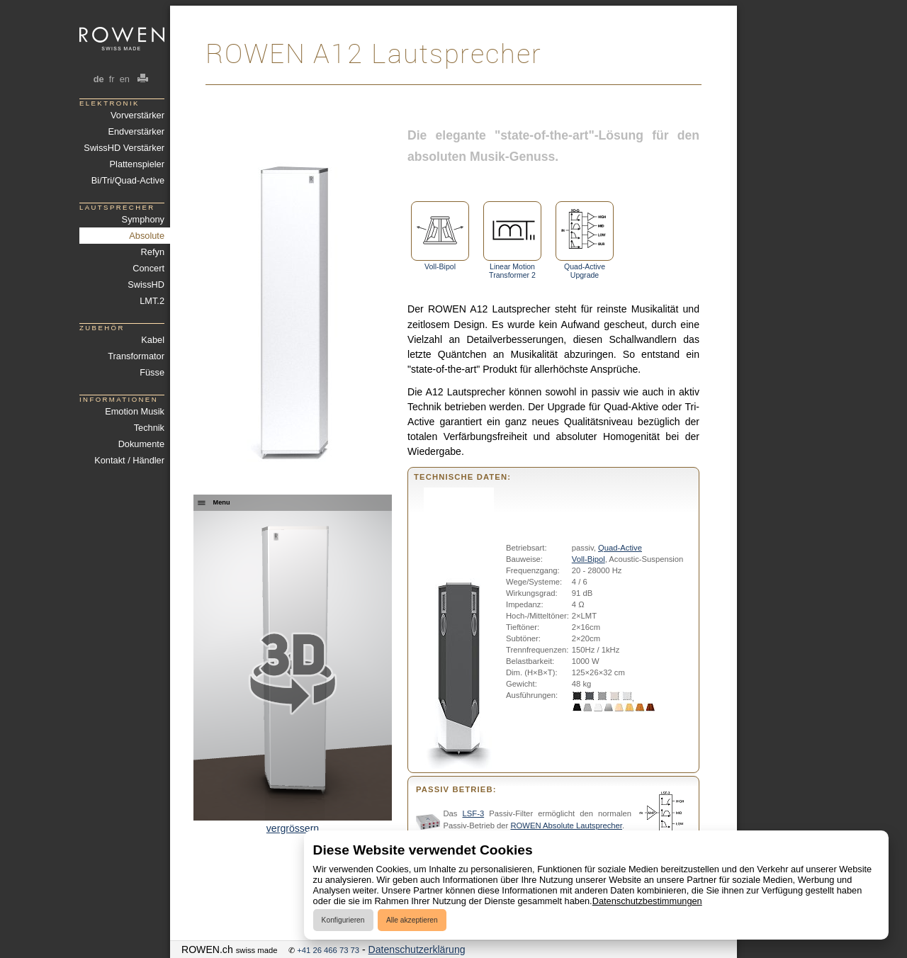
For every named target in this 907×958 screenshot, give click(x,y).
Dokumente (141, 444)
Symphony (143, 219)
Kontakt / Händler (129, 460)
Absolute (146, 235)
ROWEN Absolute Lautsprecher (566, 825)
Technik (149, 427)
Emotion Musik (134, 411)
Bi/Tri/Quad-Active (127, 180)
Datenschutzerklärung (417, 949)
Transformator (136, 356)
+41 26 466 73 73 (328, 950)
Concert (148, 268)
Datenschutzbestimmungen (647, 901)
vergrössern (292, 828)
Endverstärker (136, 131)
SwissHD (146, 284)
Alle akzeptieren (412, 920)
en (124, 79)
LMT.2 (152, 300)
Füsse (152, 372)
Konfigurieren (343, 920)
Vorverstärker (137, 115)
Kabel (152, 339)
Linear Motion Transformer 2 (512, 240)
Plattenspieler (137, 164)
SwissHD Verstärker (124, 147)
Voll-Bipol (440, 236)
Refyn (152, 252)
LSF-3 (474, 813)
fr (111, 79)
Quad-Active (620, 547)
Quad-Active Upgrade (585, 240)
